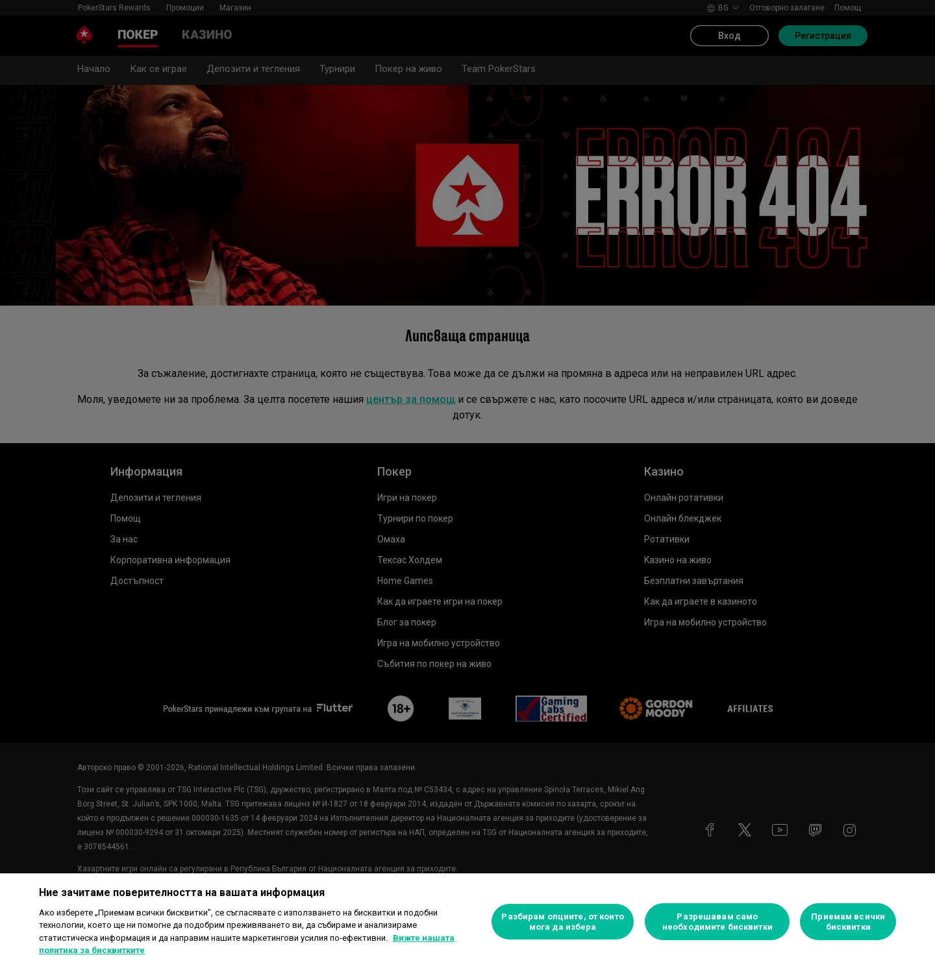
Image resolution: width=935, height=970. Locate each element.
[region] (467, 921)
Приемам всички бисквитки (848, 922)
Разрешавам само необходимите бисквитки (717, 922)
